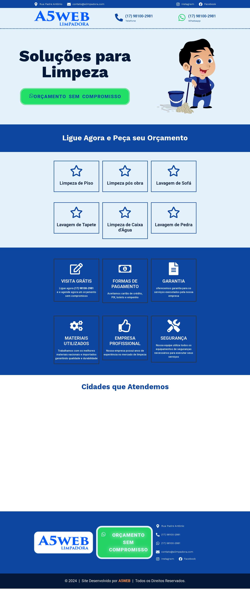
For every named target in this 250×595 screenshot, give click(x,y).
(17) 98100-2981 (139, 16)
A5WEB (124, 581)
